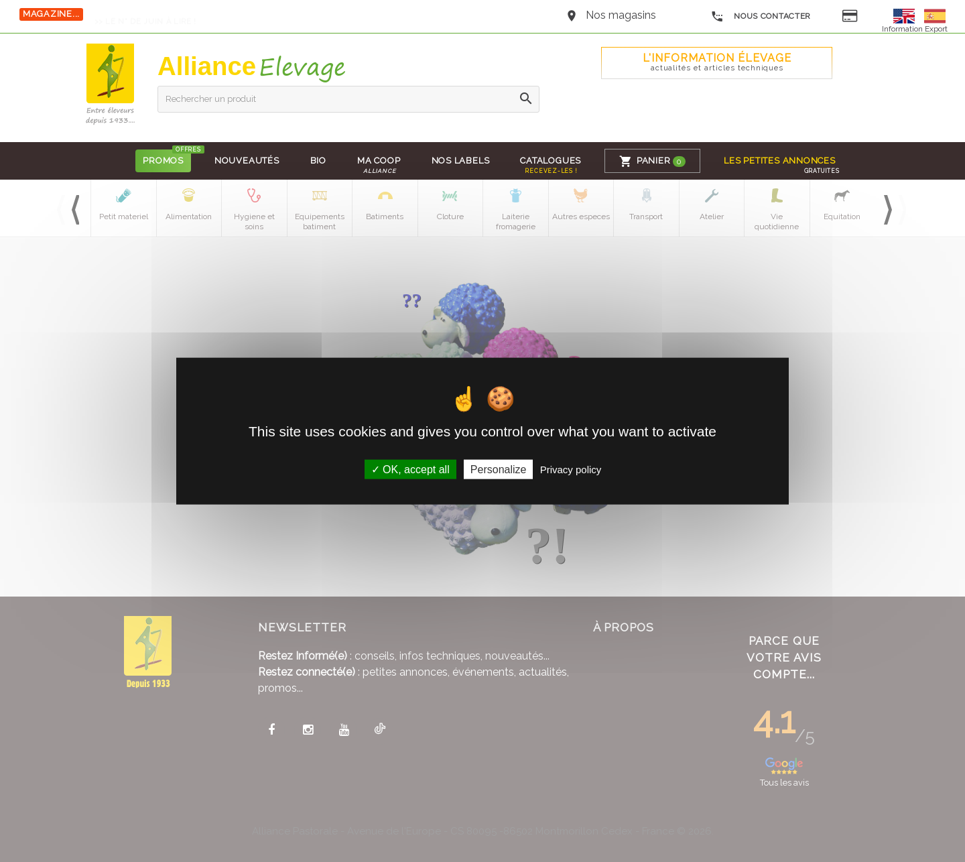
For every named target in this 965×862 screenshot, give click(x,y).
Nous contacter (761, 16)
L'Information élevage (717, 62)
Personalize (498, 469)
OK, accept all (410, 469)
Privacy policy (571, 469)
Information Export (915, 29)
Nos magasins (621, 15)
